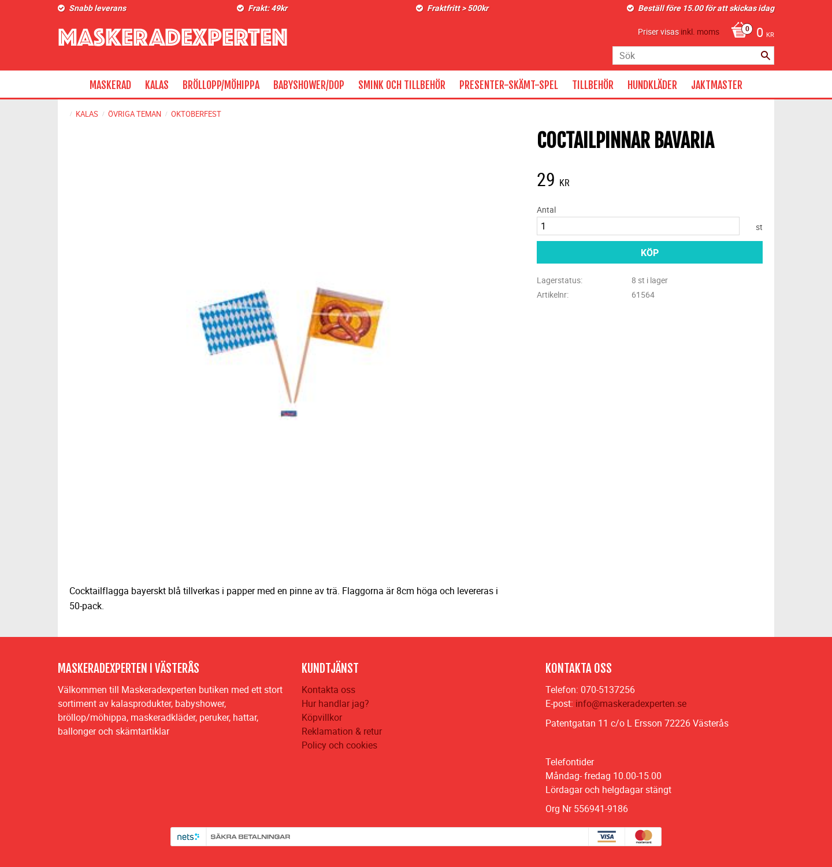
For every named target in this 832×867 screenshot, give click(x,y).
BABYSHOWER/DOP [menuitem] (308, 85)
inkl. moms (700, 31)
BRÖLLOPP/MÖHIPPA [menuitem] (221, 85)
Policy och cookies (339, 745)
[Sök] (765, 55)
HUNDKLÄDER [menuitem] (652, 85)
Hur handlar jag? (335, 703)
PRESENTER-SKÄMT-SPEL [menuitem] (508, 85)
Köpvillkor (322, 717)
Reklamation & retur (342, 731)
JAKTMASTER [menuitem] (716, 85)
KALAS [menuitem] (157, 85)
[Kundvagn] (749, 33)
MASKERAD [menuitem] (110, 85)
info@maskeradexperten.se (630, 703)
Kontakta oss (328, 689)
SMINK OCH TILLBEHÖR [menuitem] (401, 85)
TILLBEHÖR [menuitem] (593, 85)
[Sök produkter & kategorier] (693, 55)
